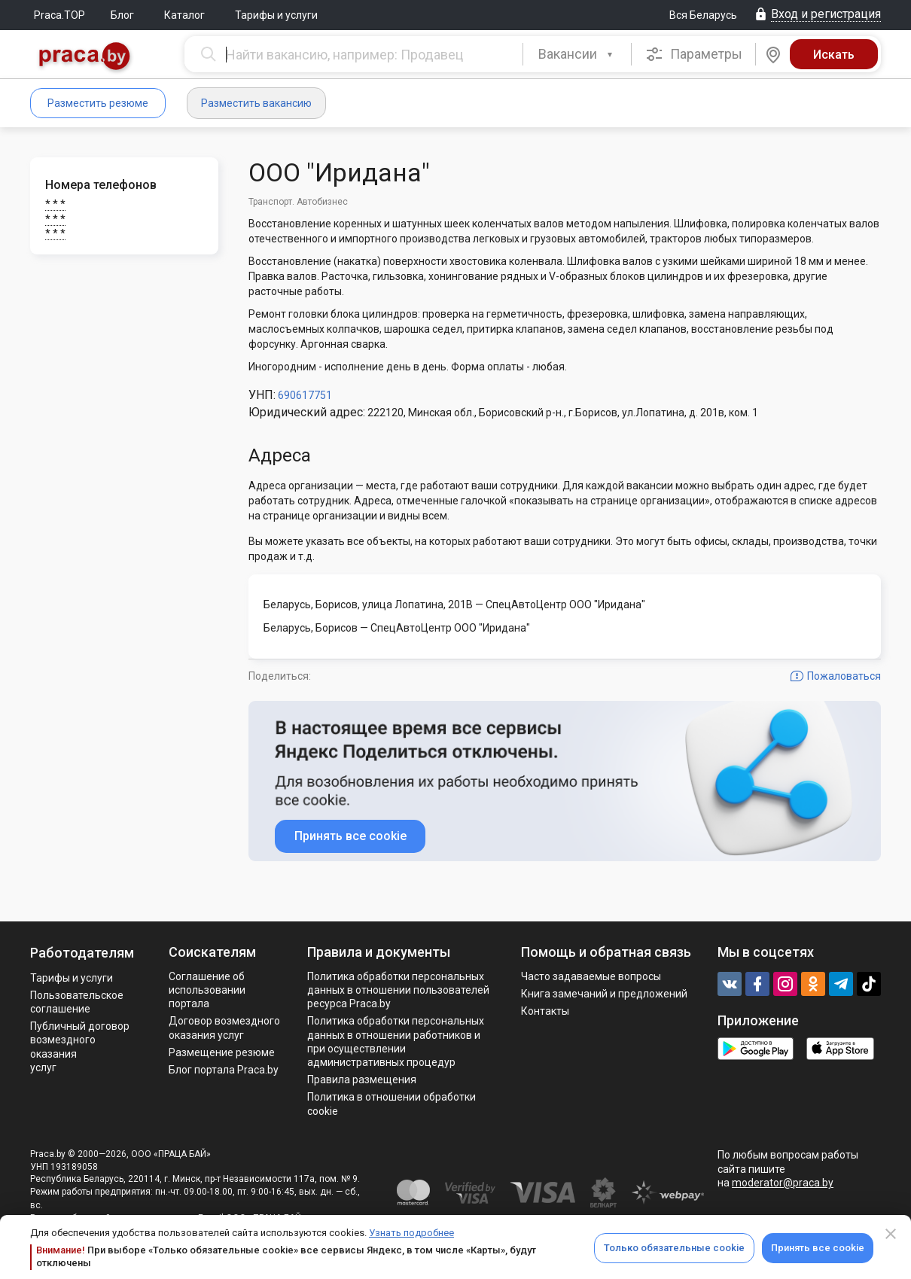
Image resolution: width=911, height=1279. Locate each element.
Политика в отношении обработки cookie (391, 1103)
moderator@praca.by (782, 1183)
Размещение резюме (222, 1052)
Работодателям (82, 953)
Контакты (545, 1011)
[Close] (891, 1234)
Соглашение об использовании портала (207, 989)
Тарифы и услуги (276, 15)
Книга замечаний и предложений (604, 994)
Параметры (693, 54)
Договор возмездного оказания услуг (224, 1027)
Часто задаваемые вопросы (591, 976)
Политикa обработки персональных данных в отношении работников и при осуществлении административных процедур (395, 1041)
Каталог (184, 15)
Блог (122, 15)
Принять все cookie (817, 1247)
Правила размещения (361, 1079)
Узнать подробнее (411, 1232)
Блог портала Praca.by (224, 1070)
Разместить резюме (97, 103)
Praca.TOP (59, 15)
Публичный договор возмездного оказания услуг (79, 1046)
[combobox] (577, 54)
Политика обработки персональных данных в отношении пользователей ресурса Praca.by (398, 989)
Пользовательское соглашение (76, 1002)
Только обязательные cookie (674, 1247)
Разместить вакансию (256, 103)
